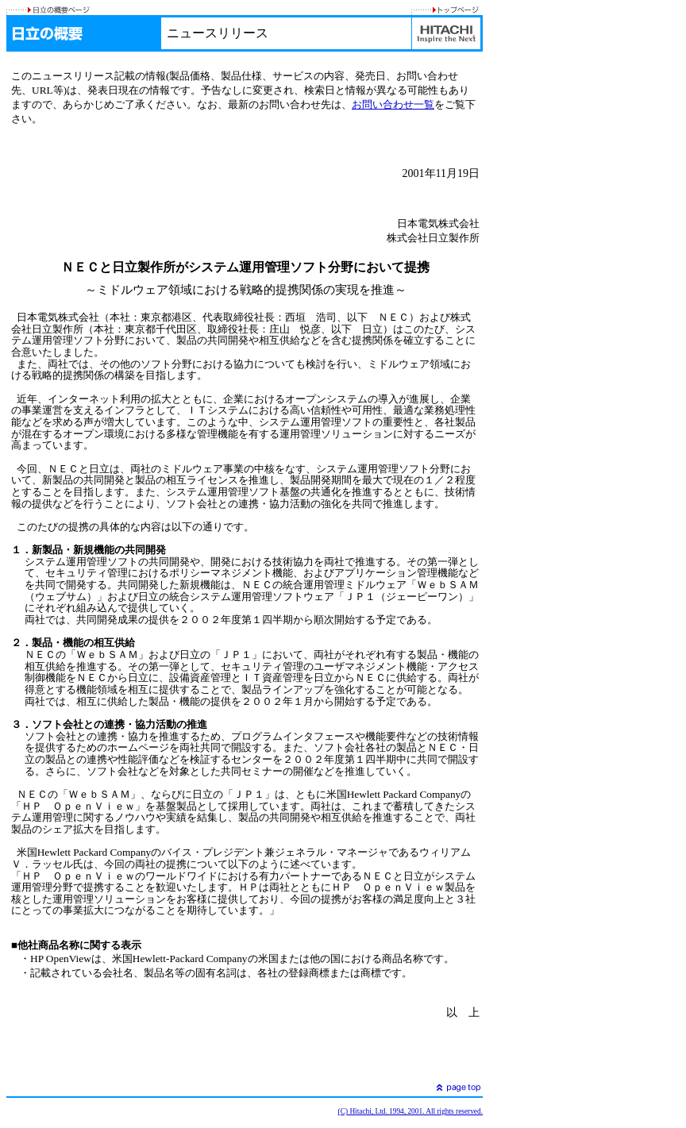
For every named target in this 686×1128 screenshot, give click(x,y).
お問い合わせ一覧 (393, 104)
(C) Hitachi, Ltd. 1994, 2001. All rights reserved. (410, 1111)
